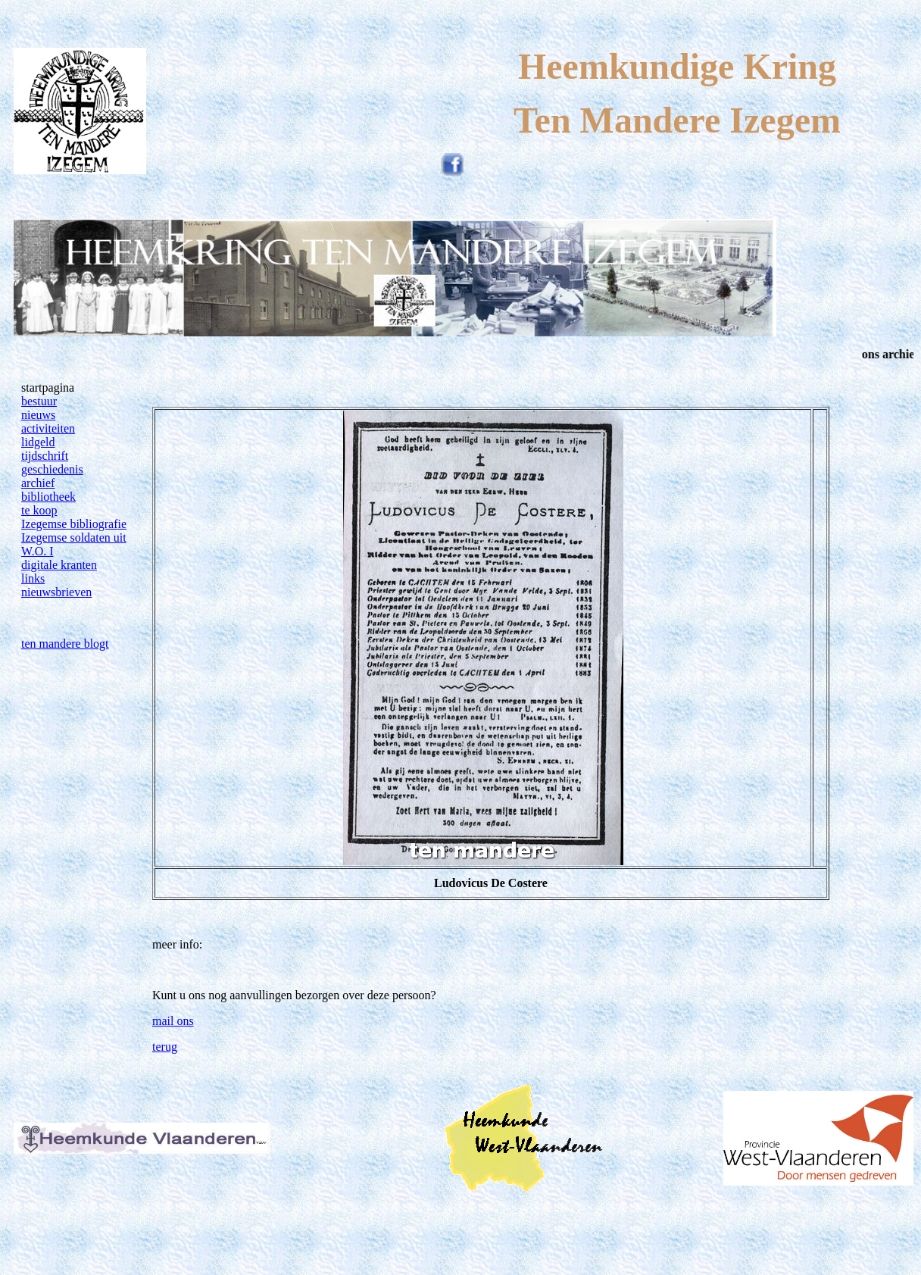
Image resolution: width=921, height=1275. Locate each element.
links (33, 578)
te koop (39, 510)
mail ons (173, 1020)
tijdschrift (44, 455)
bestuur (39, 401)
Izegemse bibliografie (73, 523)
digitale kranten (59, 564)
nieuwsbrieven (56, 592)
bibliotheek (48, 496)
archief (38, 483)
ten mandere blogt (65, 643)
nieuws (38, 414)
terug (164, 1046)
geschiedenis (52, 469)
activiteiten (48, 428)
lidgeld (38, 442)
